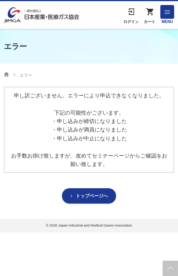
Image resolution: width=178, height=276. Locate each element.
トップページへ (92, 196)
